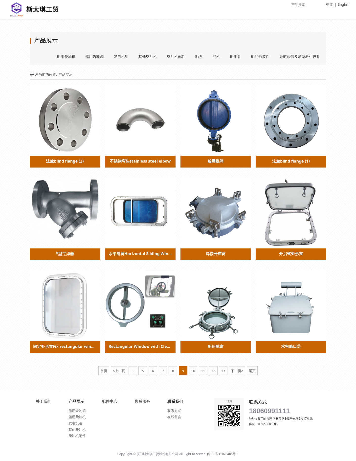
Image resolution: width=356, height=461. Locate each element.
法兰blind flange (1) (291, 161)
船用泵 (235, 56)
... (132, 370)
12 (213, 370)
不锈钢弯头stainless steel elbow (140, 161)
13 (223, 370)
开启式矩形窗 (291, 253)
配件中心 (109, 401)
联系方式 (174, 410)
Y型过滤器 (65, 253)
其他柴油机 (147, 56)
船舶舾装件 (260, 56)
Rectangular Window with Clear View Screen (152, 346)
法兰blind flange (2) (65, 161)
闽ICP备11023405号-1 (223, 454)
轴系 (199, 56)
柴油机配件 (176, 56)
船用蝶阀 (215, 161)
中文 (329, 4)
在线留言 (174, 416)
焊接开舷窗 (215, 253)
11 (203, 370)
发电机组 (121, 56)
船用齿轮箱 (94, 56)
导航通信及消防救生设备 (299, 56)
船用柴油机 (66, 56)
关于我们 (43, 401)
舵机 (216, 56)
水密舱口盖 (291, 346)
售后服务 (142, 401)
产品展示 (65, 74)
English (344, 4)
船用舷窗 (215, 346)
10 (193, 370)
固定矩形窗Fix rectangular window (66, 346)
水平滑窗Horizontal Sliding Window (143, 253)
